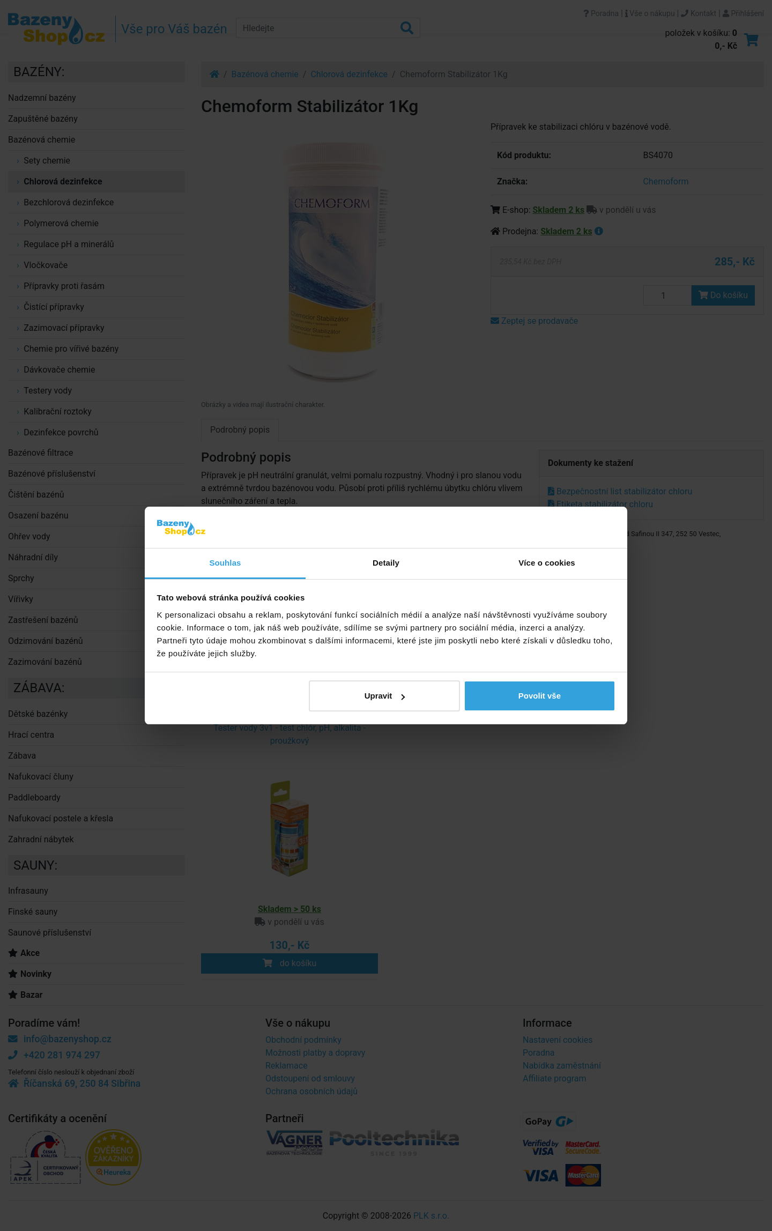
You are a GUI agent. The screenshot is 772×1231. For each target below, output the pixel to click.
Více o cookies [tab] (546, 562)
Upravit (385, 695)
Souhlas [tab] (225, 562)
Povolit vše (539, 695)
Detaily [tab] (386, 562)
